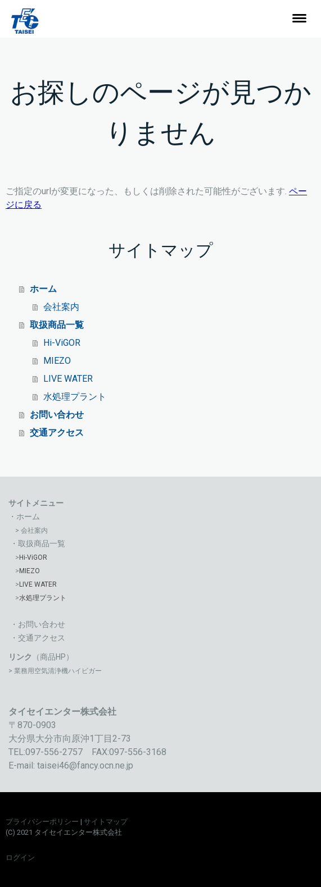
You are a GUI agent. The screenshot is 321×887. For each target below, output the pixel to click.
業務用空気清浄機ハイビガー (58, 671)
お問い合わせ (57, 414)
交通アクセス (57, 432)
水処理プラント (74, 396)
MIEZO (57, 360)
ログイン (20, 857)
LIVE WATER (68, 378)
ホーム (43, 289)
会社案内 (61, 306)
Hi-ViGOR (61, 342)
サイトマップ (106, 821)
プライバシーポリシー (42, 821)
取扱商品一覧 (57, 324)
